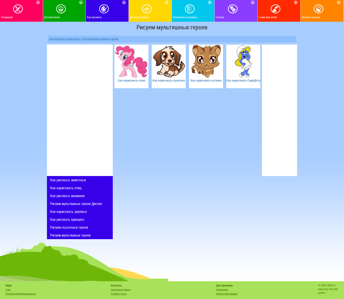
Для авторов (222, 289)
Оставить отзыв (119, 293)
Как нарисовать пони (131, 80)
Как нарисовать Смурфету (243, 80)
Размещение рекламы (227, 293)
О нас (8, 289)
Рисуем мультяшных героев (100, 39)
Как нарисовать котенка (206, 80)
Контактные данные (121, 289)
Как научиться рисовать (64, 39)
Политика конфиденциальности (20, 293)
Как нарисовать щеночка (168, 80)
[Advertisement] (80, 110)
